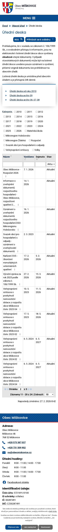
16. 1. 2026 (26, 211)
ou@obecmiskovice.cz (17, 452)
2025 (8, 131)
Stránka (13, 389)
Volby (37, 150)
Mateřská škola (34, 131)
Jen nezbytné (30, 527)
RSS (19, 39)
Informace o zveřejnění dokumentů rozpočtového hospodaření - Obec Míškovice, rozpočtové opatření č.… (11, 193)
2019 (29, 121)
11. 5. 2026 (38, 290)
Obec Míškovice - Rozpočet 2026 (11, 173)
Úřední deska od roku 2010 (23, 91)
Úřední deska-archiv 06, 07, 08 (25, 99)
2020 (40, 121)
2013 (8, 116)
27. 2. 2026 (26, 276)
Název (6, 156)
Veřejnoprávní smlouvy (17, 150)
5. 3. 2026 (38, 258)
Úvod (5, 25)
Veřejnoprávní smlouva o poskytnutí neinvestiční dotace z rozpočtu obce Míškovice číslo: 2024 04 (12, 374)
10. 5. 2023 (26, 290)
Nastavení (45, 527)
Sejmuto (40, 156)
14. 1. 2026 (26, 183)
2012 (40, 111)
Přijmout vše (13, 527)
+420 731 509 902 (14, 447)
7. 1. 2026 (28, 169)
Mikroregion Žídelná (16, 140)
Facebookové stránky (15, 482)
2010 (18, 111)
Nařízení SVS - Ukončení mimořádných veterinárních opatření (10, 263)
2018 (18, 121)
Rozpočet (36, 140)
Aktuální (51, 169)
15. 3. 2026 (38, 276)
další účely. (53, 511)
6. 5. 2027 (38, 340)
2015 (29, 116)
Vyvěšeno (29, 156)
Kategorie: (7, 111)
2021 (8, 126)
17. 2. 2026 (26, 258)
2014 (18, 116)
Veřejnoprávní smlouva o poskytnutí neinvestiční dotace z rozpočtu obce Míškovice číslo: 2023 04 (12, 299)
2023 (29, 126)
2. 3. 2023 (28, 234)
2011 (29, 111)
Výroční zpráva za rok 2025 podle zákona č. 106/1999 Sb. (12, 279)
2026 (18, 131)
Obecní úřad (18, 25)
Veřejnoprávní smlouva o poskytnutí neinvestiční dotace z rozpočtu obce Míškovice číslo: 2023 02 (12, 324)
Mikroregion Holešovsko (18, 135)
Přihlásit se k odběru (40, 39)
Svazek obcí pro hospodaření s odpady (25, 145)
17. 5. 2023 (26, 315)
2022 (18, 126)
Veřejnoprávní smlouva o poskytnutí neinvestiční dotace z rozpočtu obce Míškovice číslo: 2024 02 (12, 349)
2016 (40, 116)
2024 (40, 126)
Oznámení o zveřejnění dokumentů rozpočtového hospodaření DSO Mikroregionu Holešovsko (12, 219)
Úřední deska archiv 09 (21, 95)
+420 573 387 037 (14, 442)
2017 (8, 121)
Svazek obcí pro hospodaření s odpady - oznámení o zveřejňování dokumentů (11, 243)
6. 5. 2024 (28, 338)
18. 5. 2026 (38, 315)
